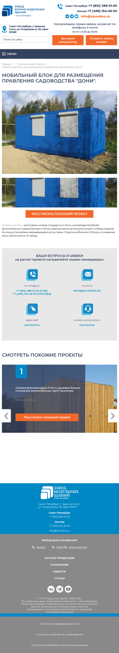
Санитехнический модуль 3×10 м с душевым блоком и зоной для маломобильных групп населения (48, 389)
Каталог (39, 547)
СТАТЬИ (59, 578)
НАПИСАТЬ (32, 325)
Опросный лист (75, 547)
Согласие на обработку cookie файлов (59, 634)
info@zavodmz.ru (95, 16)
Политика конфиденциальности (59, 623)
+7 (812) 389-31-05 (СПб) (32, 290)
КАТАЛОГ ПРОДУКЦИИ (59, 558)
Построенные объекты (31, 64)
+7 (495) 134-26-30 (102, 11)
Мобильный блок (12, 225)
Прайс (58, 547)
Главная (6, 64)
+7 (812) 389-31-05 (102, 6)
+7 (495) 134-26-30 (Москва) (32, 293)
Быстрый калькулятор (68, 40)
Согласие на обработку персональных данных (59, 645)
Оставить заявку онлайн (102, 40)
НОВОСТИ (59, 571)
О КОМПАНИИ (59, 564)
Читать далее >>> (26, 399)
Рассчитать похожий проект (59, 214)
